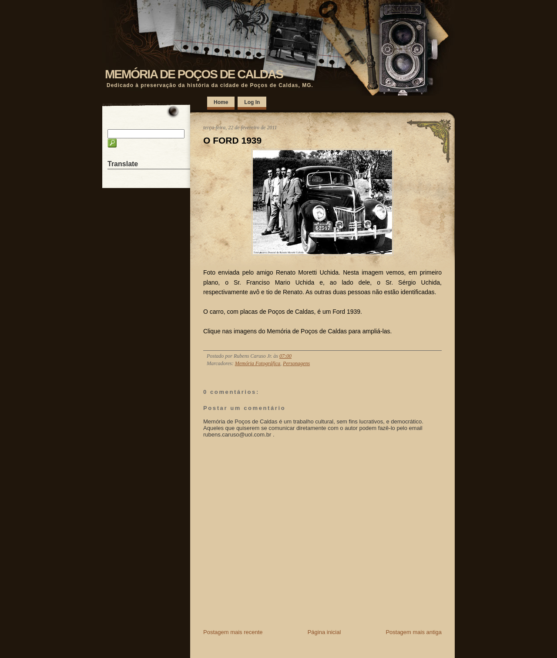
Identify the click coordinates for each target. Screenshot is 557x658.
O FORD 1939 (232, 140)
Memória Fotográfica (257, 363)
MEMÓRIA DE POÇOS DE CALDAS (194, 74)
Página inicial (324, 632)
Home (221, 102)
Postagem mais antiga (414, 632)
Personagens (296, 363)
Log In (252, 102)
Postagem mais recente (233, 632)
